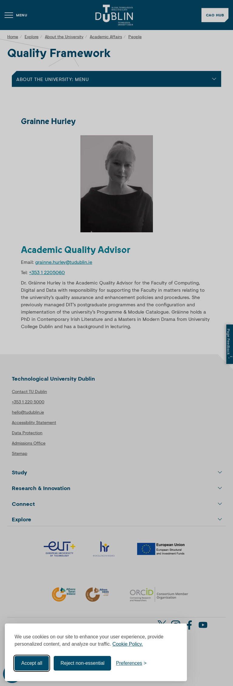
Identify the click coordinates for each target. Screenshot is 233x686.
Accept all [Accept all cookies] (31, 663)
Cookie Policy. (128, 644)
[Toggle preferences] (131, 663)
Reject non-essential (82, 663)
